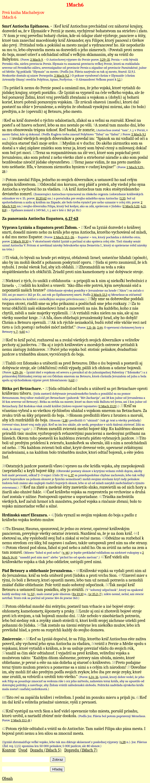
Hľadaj (57, 769)
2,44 (100, 327)
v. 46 (65, 552)
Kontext (9, 750)
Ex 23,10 (78, 594)
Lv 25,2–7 (94, 594)
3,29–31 (105, 59)
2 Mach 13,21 (107, 406)
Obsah (7, 778)
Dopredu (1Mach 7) (80, 750)
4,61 (71, 380)
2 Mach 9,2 (61, 75)
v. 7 (15, 332)
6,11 (143, 206)
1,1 (119, 79)
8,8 (4, 210)
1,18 (65, 420)
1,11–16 (91, 327)
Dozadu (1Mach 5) (46, 750)
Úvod (22, 750)
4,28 (123, 742)
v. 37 (71, 475)
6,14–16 (93, 677)
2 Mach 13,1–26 (64, 237)
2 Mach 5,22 (131, 206)
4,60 (22, 332)
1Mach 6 (9, 17)
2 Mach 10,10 (20, 241)
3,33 (122, 198)
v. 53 (31, 594)
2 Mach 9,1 (138, 134)
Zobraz (57, 759)
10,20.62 (41, 198)
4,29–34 (17, 372)
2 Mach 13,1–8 (20, 720)
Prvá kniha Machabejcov (23, 12)
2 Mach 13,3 (99, 295)
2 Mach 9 (36, 59)
